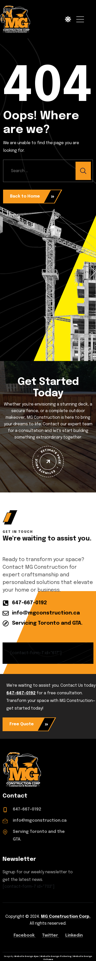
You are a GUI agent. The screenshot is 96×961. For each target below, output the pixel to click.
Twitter (50, 935)
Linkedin (74, 935)
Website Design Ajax (26, 956)
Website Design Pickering (55, 956)
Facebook (25, 935)
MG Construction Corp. (66, 916)
